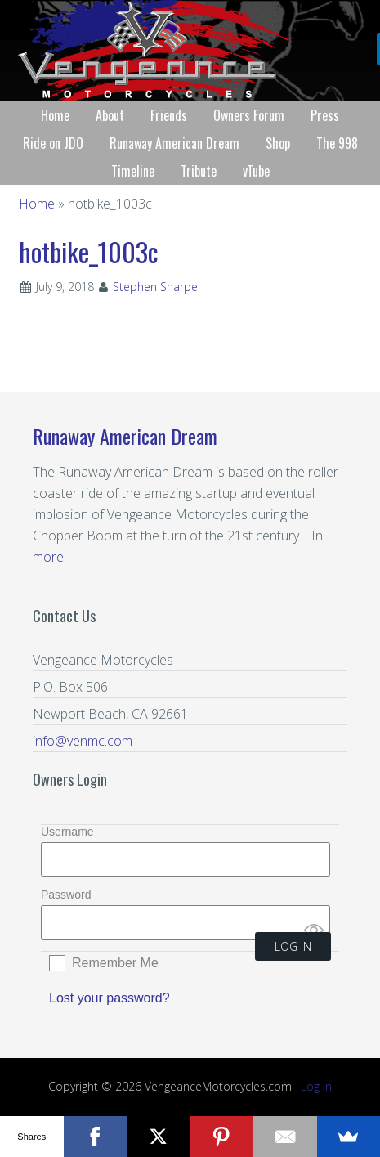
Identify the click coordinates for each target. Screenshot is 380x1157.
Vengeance (190, 50)
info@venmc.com (82, 741)
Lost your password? (109, 998)
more (48, 557)
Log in (316, 1086)
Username (67, 831)
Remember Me (115, 963)
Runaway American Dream (125, 436)
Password (66, 894)
